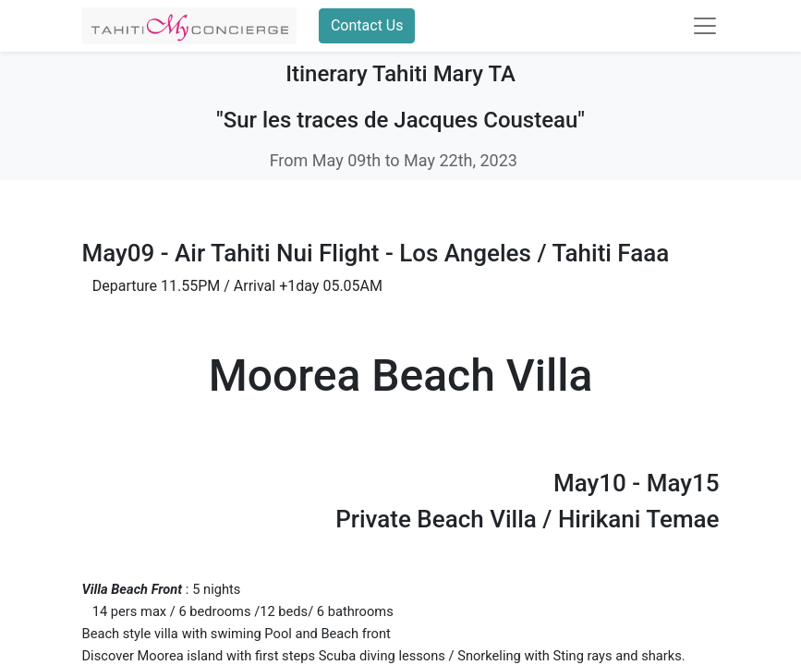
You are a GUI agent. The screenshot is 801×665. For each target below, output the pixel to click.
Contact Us (367, 25)
